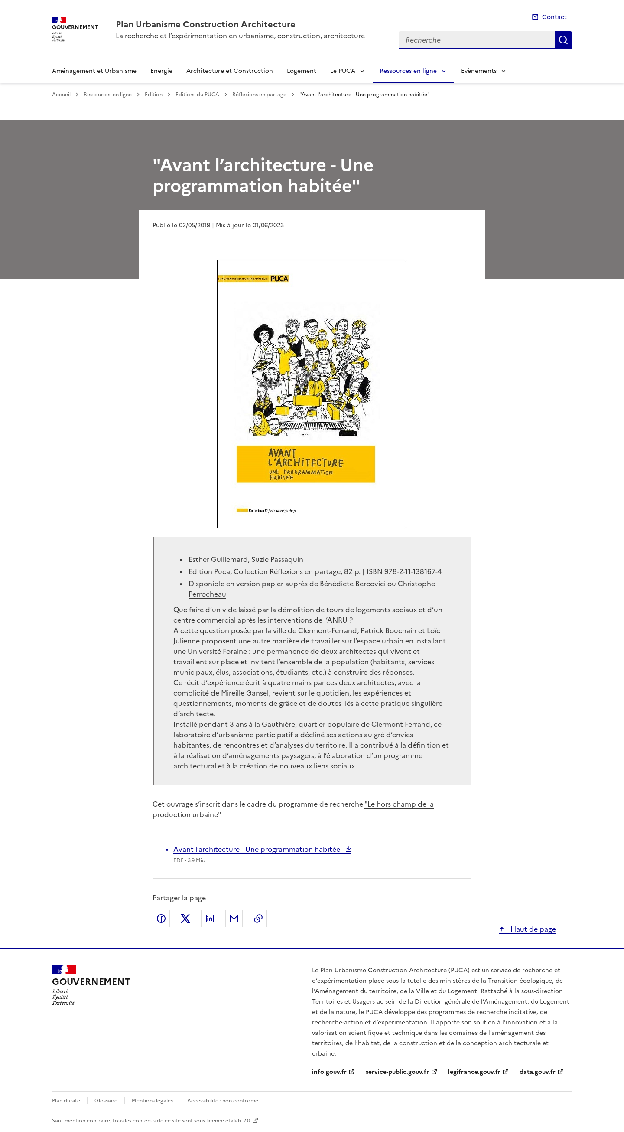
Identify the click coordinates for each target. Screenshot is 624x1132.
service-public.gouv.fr (397, 1071)
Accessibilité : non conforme (222, 1101)
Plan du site (66, 1101)
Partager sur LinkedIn (209, 918)
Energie (161, 70)
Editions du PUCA (197, 94)
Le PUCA (342, 70)
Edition (153, 94)
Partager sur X (185, 918)
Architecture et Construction (229, 70)
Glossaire (105, 1101)
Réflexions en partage (259, 94)
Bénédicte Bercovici (353, 583)
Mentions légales (152, 1101)
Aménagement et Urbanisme (94, 70)
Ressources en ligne (408, 70)
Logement (301, 70)
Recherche (563, 40)
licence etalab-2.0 (228, 1121)
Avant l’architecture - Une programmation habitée (257, 849)
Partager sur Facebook (161, 918)
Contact (554, 17)
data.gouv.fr (538, 1071)
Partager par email (234, 918)
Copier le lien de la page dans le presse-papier (258, 918)
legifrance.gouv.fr (474, 1071)
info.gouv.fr (329, 1071)
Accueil (61, 94)
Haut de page (532, 929)
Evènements (479, 70)
